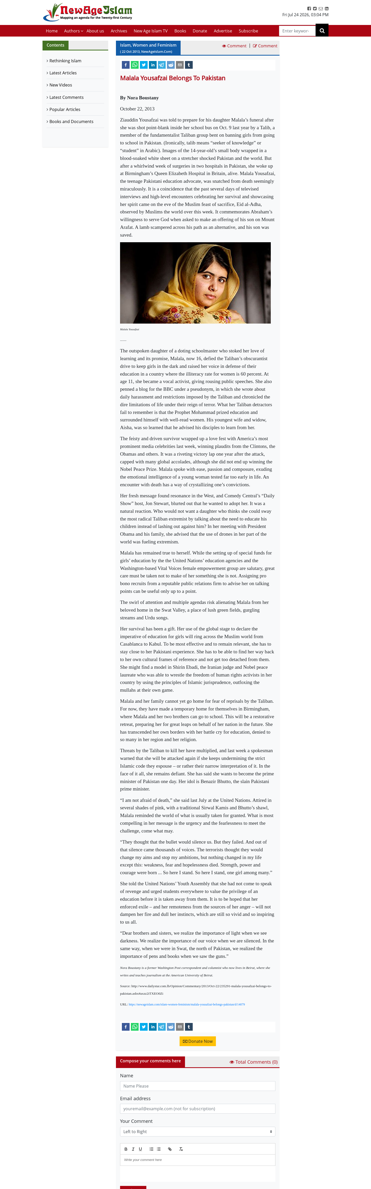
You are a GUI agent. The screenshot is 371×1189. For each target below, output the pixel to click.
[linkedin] (153, 64)
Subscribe (248, 31)
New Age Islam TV (151, 31)
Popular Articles (64, 109)
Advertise (223, 31)
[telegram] (162, 64)
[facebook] (126, 64)
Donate (200, 31)
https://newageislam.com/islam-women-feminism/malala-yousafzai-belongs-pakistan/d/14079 (187, 1004)
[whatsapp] (135, 64)
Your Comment (136, 1121)
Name (126, 1075)
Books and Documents (71, 121)
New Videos (60, 85)
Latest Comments (66, 97)
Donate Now (198, 1041)
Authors (72, 31)
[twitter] (144, 64)
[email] (180, 64)
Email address (135, 1098)
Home (52, 31)
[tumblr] (189, 64)
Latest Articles (63, 73)
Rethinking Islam (65, 61)
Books (180, 31)
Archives (119, 31)
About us (95, 31)
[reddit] (171, 64)
